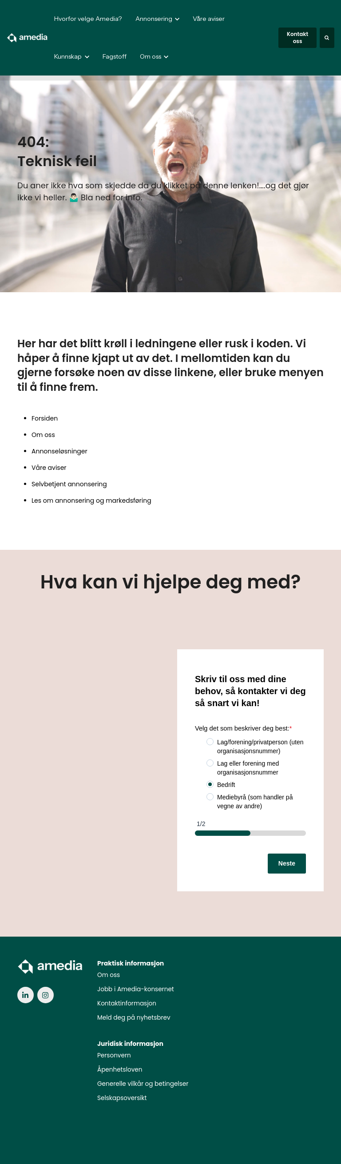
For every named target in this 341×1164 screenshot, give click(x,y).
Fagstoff (115, 56)
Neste (286, 863)
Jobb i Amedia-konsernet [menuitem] (135, 989)
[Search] (327, 38)
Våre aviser (209, 19)
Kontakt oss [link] (297, 37)
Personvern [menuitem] (114, 1055)
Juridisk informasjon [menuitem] (130, 1043)
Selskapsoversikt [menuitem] (122, 1098)
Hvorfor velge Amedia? (88, 19)
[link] (27, 37)
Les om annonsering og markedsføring (91, 500)
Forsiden (45, 418)
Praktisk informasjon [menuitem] (130, 963)
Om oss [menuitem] (108, 975)
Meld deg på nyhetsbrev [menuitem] (133, 1017)
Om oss (43, 434)
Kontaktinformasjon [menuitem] (126, 1003)
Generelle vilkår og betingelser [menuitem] (142, 1084)
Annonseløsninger (59, 451)
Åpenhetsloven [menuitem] (119, 1069)
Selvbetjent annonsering (69, 484)
